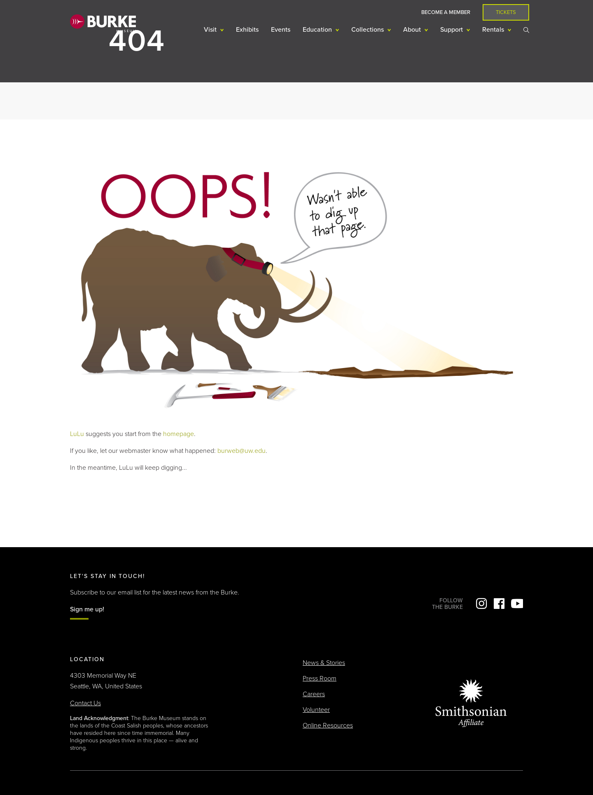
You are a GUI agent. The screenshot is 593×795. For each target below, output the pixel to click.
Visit (211, 30)
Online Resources (328, 725)
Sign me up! (87, 609)
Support (452, 30)
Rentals (494, 30)
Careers (314, 694)
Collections (368, 30)
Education (318, 30)
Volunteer (316, 710)
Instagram (481, 603)
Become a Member (445, 12)
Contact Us (85, 703)
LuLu (77, 434)
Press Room (319, 678)
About (413, 30)
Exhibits (247, 30)
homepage (178, 434)
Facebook (499, 603)
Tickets (506, 12)
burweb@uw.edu (241, 451)
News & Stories (324, 663)
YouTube (517, 603)
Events (280, 30)
